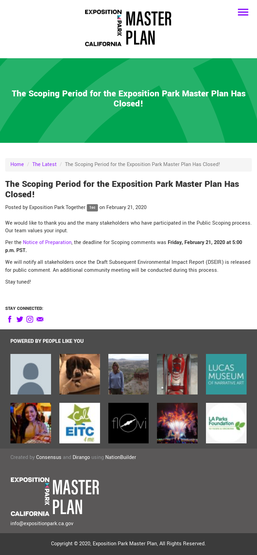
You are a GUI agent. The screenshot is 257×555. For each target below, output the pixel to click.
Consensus (48, 457)
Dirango (81, 457)
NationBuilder (120, 457)
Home (17, 164)
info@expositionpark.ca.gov (41, 523)
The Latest (44, 164)
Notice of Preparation (47, 242)
